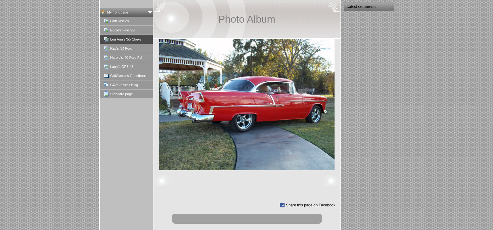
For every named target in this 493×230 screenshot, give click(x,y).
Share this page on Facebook (310, 205)
